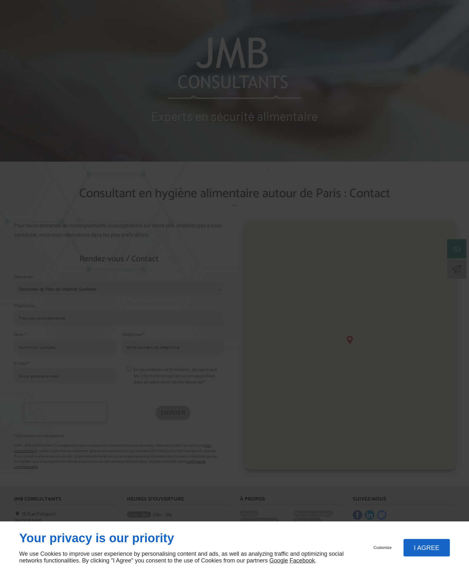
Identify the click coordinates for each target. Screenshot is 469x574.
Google (278, 560)
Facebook (302, 560)
